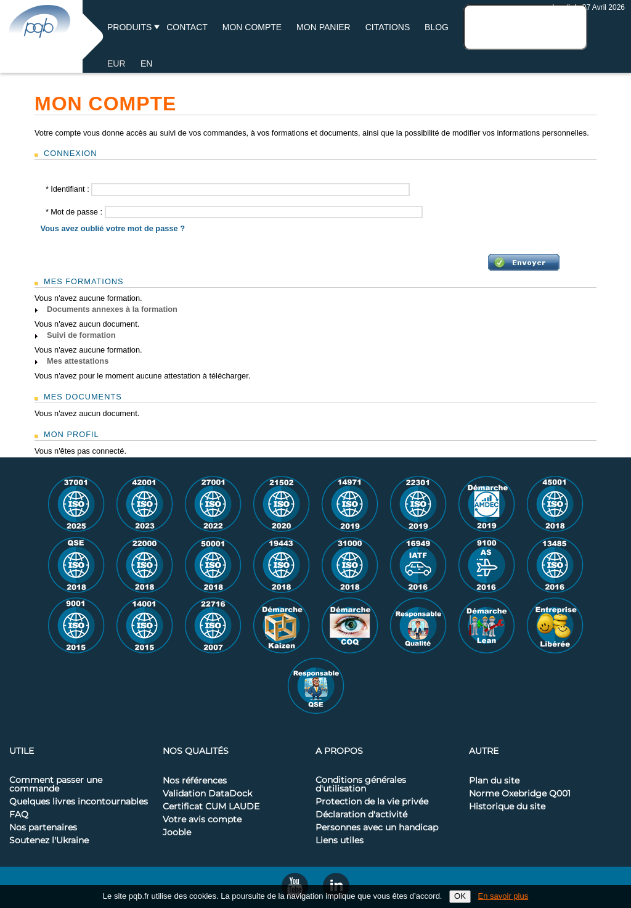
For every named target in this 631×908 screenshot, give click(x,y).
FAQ (18, 815)
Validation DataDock (207, 794)
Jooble (177, 833)
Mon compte (252, 27)
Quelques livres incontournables (78, 802)
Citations (387, 27)
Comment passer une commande (55, 784)
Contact (187, 27)
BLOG (437, 27)
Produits (129, 27)
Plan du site (494, 781)
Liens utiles (340, 841)
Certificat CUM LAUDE (211, 807)
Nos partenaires (43, 828)
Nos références (195, 781)
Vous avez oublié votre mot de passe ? (113, 228)
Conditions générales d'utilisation (361, 784)
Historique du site (507, 807)
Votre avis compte (202, 820)
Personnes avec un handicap (377, 828)
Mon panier (323, 27)
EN (146, 63)
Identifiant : (69, 189)
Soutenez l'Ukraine (49, 841)
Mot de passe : (75, 211)
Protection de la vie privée (372, 802)
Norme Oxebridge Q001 (520, 794)
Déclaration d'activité (361, 815)
